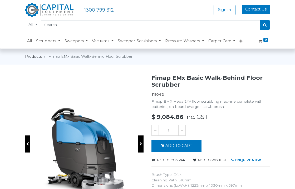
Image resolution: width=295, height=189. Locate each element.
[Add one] (182, 130)
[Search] (265, 25)
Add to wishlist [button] (209, 160)
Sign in (224, 9)
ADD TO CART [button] (176, 145)
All (31, 24)
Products (33, 56)
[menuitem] (29, 41)
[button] (48, 41)
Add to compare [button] (170, 160)
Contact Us (256, 9)
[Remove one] (155, 130)
